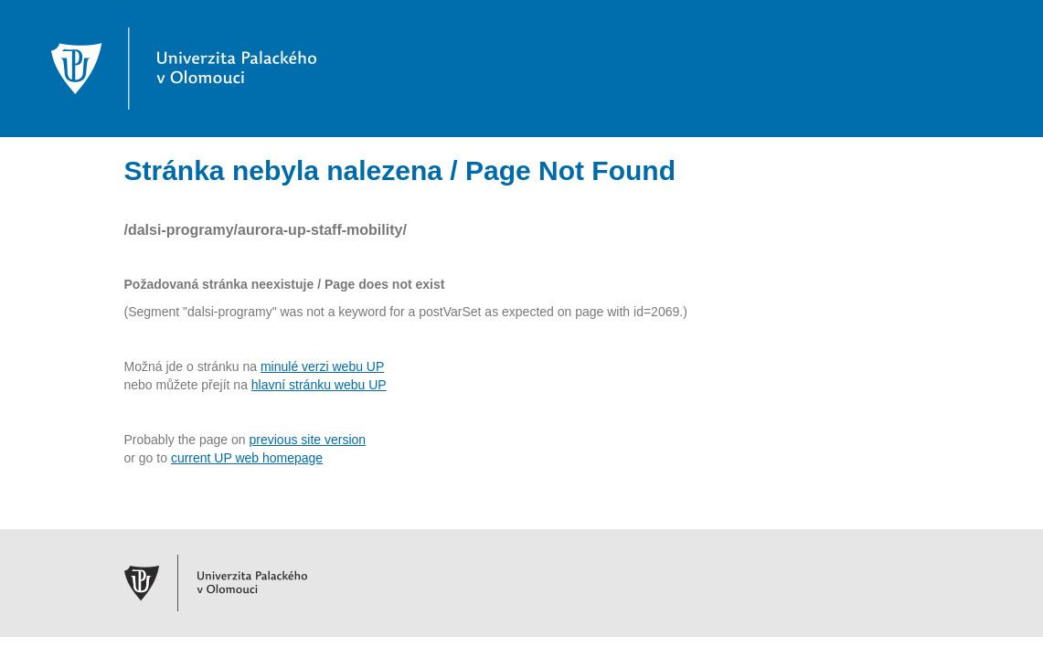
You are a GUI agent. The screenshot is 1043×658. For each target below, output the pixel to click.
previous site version (308, 439)
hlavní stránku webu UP (319, 384)
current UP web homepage (247, 458)
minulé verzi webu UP (322, 366)
